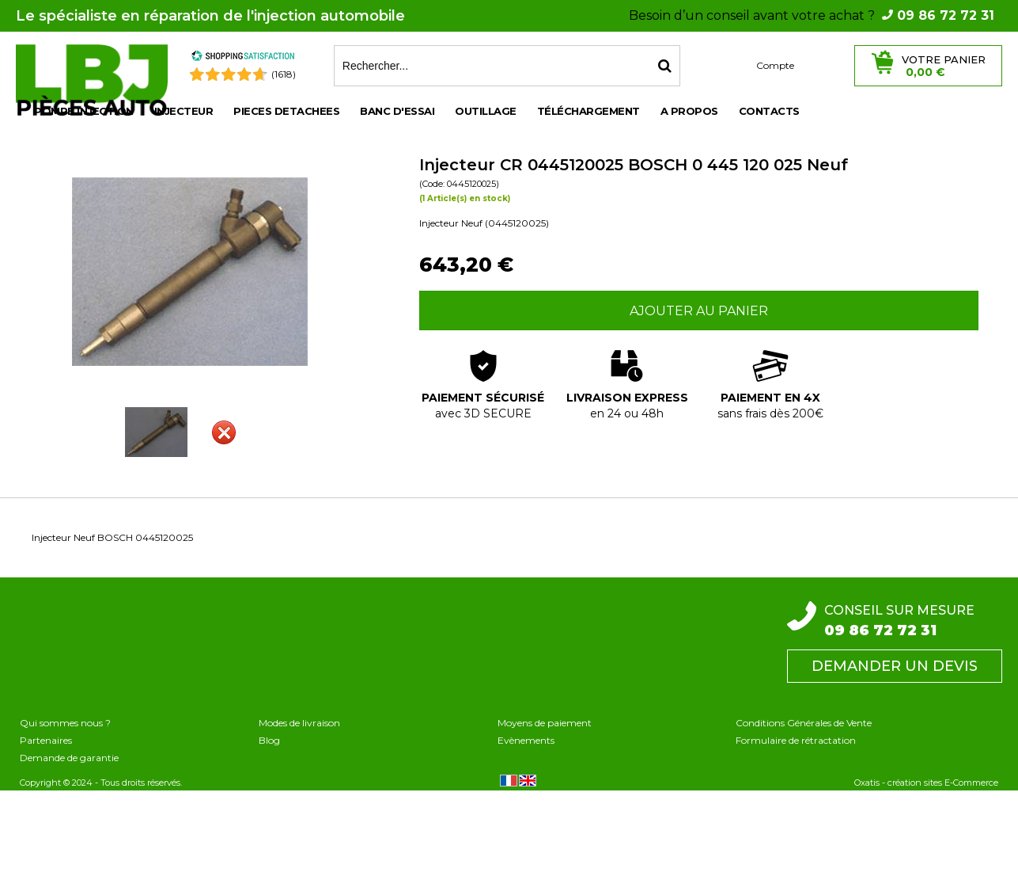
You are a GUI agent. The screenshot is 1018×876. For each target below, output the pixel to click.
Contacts (769, 111)
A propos (689, 111)
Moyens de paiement (545, 723)
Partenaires (46, 740)
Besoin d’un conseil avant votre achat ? (811, 15)
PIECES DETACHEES (286, 111)
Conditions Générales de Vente (804, 723)
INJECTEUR (184, 111)
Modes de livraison (299, 723)
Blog (269, 740)
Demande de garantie (69, 758)
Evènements (526, 740)
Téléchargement (588, 111)
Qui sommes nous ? (65, 723)
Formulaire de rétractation (796, 740)
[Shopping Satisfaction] (242, 58)
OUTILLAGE (486, 111)
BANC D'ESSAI (397, 111)
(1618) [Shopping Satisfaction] (283, 74)
